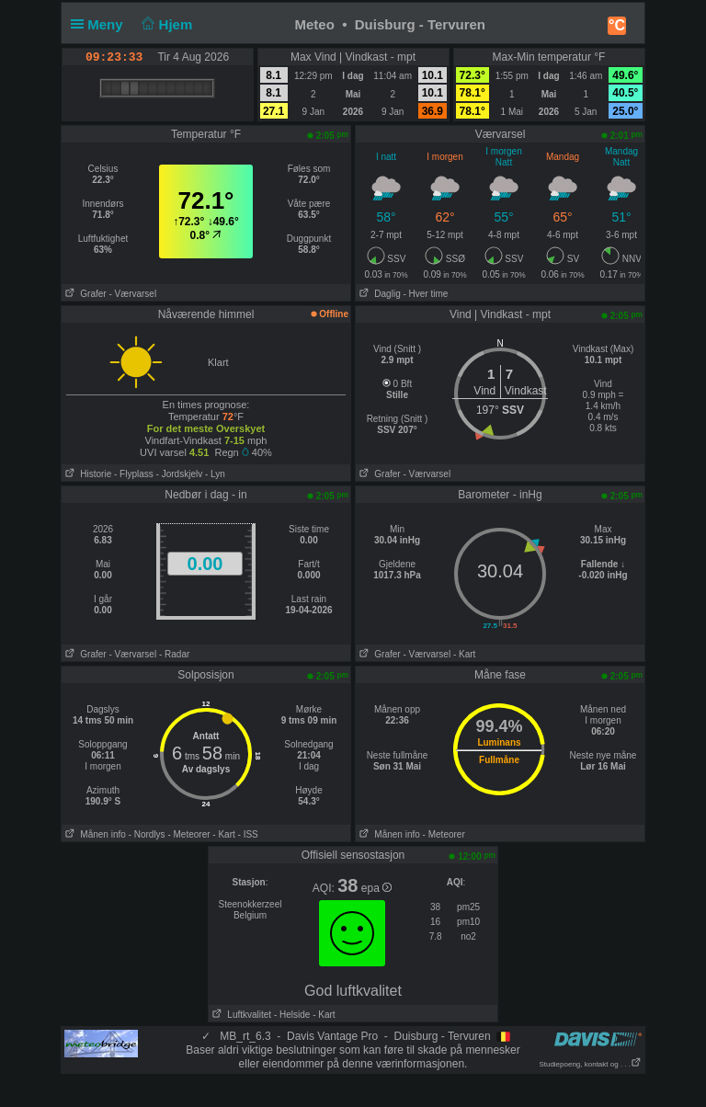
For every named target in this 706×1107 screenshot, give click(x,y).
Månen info (94, 834)
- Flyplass (134, 474)
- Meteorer (188, 834)
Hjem (165, 24)
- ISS (248, 834)
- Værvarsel (132, 294)
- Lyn (215, 474)
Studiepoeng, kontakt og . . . (590, 1064)
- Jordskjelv (179, 474)
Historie (86, 474)
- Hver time (425, 294)
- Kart (464, 654)
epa (376, 888)
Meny (101, 24)
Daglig (378, 294)
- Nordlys (147, 834)
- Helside (292, 1015)
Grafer (84, 294)
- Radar (174, 654)
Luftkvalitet (240, 1015)
